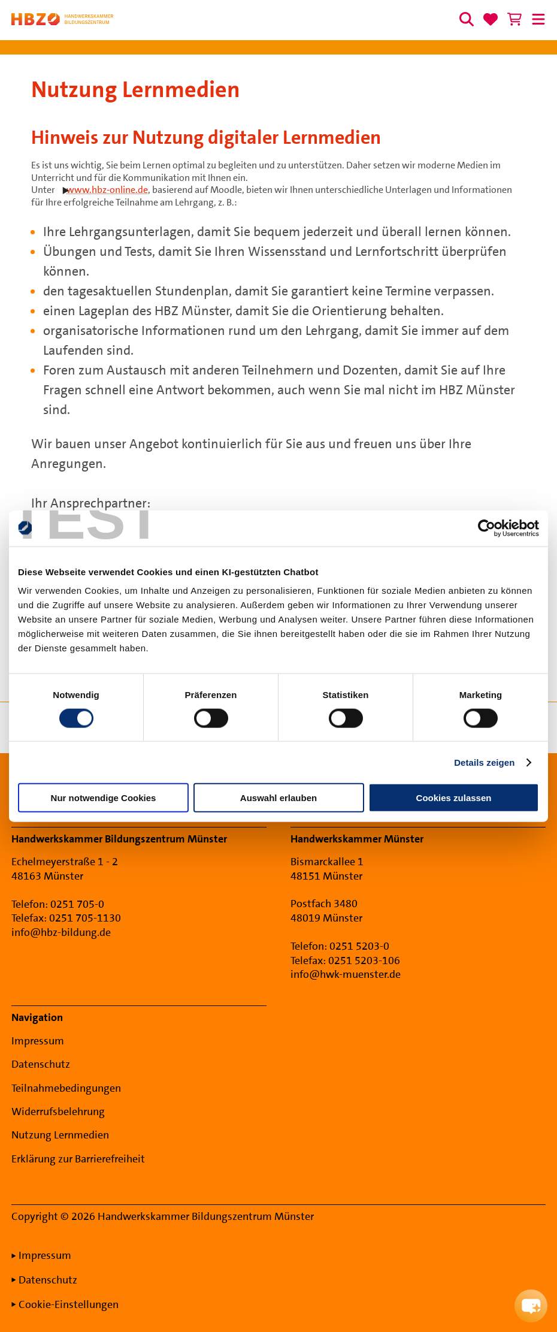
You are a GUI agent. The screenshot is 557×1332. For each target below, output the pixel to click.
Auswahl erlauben (278, 798)
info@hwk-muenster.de (345, 974)
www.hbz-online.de (107, 190)
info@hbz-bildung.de (61, 932)
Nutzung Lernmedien (60, 1135)
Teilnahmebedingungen (66, 1088)
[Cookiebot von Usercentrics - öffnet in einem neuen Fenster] (486, 528)
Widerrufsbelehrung (58, 1111)
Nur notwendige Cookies (103, 798)
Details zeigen (484, 762)
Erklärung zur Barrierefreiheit (78, 1159)
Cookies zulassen (454, 798)
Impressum (37, 1041)
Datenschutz (40, 1064)
